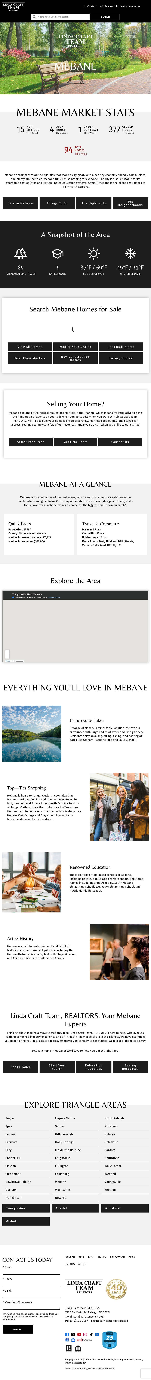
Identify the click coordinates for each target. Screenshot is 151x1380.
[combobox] (60, 17)
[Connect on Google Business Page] (67, 1340)
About (82, 1264)
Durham (11, 1190)
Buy (90, 1257)
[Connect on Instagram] (85, 1334)
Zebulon (110, 1190)
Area (132, 1257)
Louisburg (62, 1174)
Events (70, 1264)
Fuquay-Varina (65, 1118)
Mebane (60, 1182)
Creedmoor (13, 1174)
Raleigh (110, 1134)
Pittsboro (111, 1126)
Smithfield (112, 1158)
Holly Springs (64, 1142)
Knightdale (62, 1158)
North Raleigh (114, 1118)
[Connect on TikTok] (91, 1334)
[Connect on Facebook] (67, 1334)
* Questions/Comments (17, 1302)
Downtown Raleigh (18, 1182)
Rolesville (111, 1142)
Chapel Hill (13, 1158)
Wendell (110, 1174)
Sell (81, 1257)
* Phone (8, 1279)
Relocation (117, 1257)
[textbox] (62, 17)
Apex (8, 1126)
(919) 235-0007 (77, 1320)
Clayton (10, 1166)
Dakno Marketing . (105, 1368)
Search (105, 16)
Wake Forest (113, 1166)
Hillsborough (64, 1134)
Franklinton (13, 1197)
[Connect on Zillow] (73, 1340)
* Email (7, 1290)
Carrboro (11, 1142)
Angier (9, 1118)
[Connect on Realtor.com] (84, 1340)
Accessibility (80, 1363)
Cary (8, 1150)
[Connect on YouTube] (79, 1334)
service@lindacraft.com (110, 1320)
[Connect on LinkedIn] (97, 1334)
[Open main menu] (146, 6)
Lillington (61, 1166)
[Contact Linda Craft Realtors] (90, 6)
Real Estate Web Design (78, 1368)
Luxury (101, 1257)
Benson (10, 1134)
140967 (100, 1316)
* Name (7, 1267)
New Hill (61, 1197)
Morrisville (62, 1190)
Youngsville (113, 1182)
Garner (59, 1126)
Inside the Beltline (68, 1150)
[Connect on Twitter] (73, 1334)
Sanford (110, 1150)
